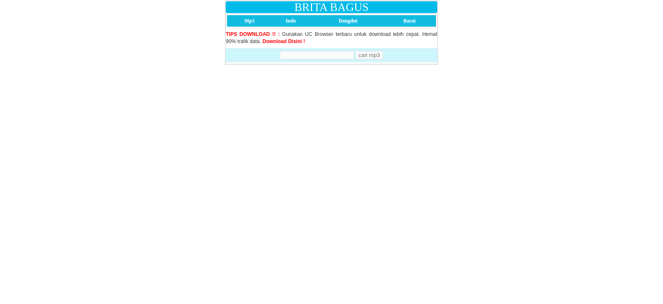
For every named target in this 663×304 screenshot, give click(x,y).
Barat (409, 21)
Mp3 (249, 21)
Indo (290, 21)
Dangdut (348, 21)
